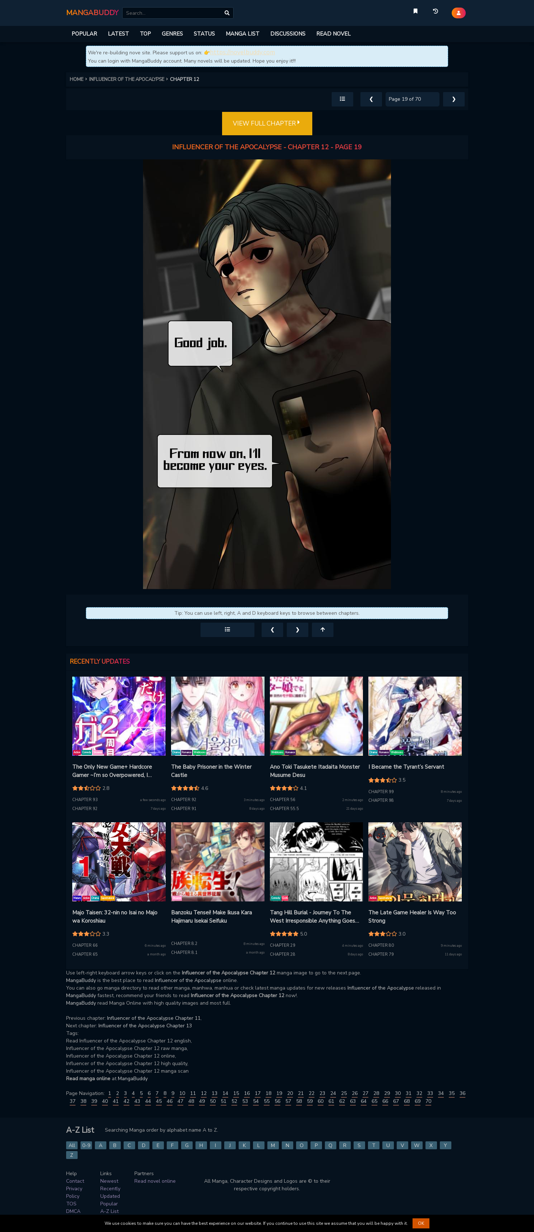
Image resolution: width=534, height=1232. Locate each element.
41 (116, 1101)
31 (408, 1093)
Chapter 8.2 (184, 943)
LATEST (118, 33)
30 (398, 1093)
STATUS (204, 33)
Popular (109, 1203)
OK (421, 1223)
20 (290, 1093)
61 (331, 1101)
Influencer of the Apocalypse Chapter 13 (145, 1025)
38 (83, 1101)
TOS (71, 1203)
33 (430, 1093)
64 (364, 1101)
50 (213, 1101)
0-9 (86, 1145)
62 (342, 1101)
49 (202, 1101)
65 (374, 1101)
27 (365, 1093)
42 (126, 1101)
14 (225, 1093)
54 (256, 1101)
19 (279, 1093)
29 (387, 1093)
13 (214, 1093)
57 (288, 1101)
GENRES (172, 33)
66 (385, 1101)
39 (94, 1101)
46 (169, 1101)
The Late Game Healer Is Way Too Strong (412, 916)
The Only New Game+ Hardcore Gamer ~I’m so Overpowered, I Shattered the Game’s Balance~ (112, 771)
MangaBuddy (81, 980)
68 (407, 1101)
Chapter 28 (282, 954)
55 (267, 1101)
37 (72, 1101)
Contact (75, 1181)
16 (247, 1093)
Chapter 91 (184, 809)
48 (191, 1101)
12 (204, 1093)
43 (137, 1101)
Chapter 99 (381, 792)
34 (441, 1093)
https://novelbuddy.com (242, 52)
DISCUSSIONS (287, 33)
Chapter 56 (282, 800)
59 (310, 1101)
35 (452, 1093)
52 (234, 1101)
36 (462, 1093)
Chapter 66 (85, 945)
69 (417, 1101)
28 (376, 1093)
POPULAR (84, 33)
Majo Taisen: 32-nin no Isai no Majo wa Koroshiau (114, 916)
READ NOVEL (333, 33)
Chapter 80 (381, 945)
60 (320, 1101)
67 (396, 1101)
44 (148, 1101)
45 (159, 1101)
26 (355, 1093)
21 (301, 1093)
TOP (145, 33)
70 (428, 1101)
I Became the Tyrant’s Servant (406, 766)
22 (311, 1093)
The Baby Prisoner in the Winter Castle (211, 771)
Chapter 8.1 (184, 952)
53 (245, 1101)
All (72, 1145)
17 (258, 1093)
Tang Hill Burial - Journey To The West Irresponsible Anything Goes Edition (312, 917)
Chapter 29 (282, 945)
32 (419, 1093)
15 (236, 1093)
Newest (109, 1181)
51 (223, 1101)
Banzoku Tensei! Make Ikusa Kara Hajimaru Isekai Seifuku (211, 916)
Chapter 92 (85, 809)
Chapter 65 (85, 954)
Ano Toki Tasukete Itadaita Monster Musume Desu (315, 771)
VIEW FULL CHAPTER (267, 123)
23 (322, 1093)
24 (333, 1093)
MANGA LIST (242, 33)
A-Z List (109, 1211)
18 (268, 1093)
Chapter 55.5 (284, 809)
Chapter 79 (381, 954)
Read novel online (155, 1181)
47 (180, 1101)
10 (182, 1093)
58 (299, 1101)
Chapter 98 (381, 800)
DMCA (73, 1211)
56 (277, 1101)
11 (193, 1093)
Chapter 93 (85, 800)
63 (353, 1101)
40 (105, 1101)
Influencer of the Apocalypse (188, 980)
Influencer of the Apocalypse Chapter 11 (154, 1018)
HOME (79, 79)
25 (344, 1093)
